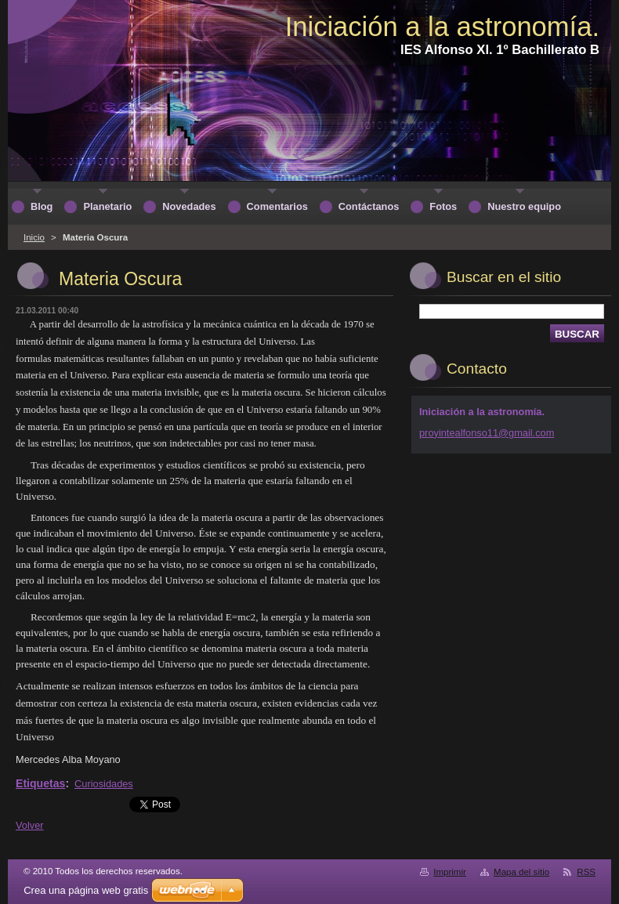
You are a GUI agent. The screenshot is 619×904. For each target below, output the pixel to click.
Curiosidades (103, 784)
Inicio (34, 237)
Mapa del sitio (521, 872)
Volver (30, 825)
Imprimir (449, 872)
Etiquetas (40, 783)
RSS (586, 872)
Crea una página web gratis (86, 890)
